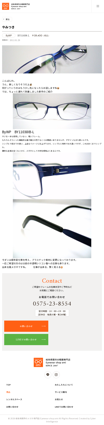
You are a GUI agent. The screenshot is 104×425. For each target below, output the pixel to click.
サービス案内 (61, 392)
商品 (8, 392)
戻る (8, 19)
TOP (8, 384)
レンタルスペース (14, 399)
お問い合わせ (26, 326)
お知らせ (59, 399)
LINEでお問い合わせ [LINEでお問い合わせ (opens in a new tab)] (64, 406)
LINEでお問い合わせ (26, 339)
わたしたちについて (64, 384)
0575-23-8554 (52, 304)
